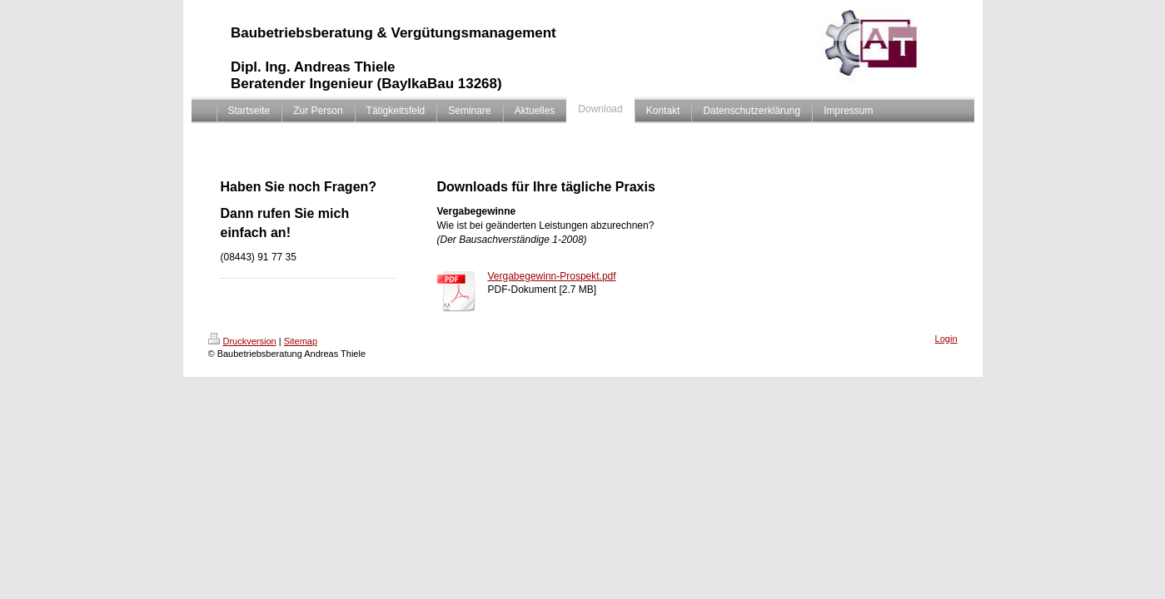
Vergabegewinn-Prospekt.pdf (552, 276)
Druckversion (242, 341)
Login (946, 339)
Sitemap (300, 341)
